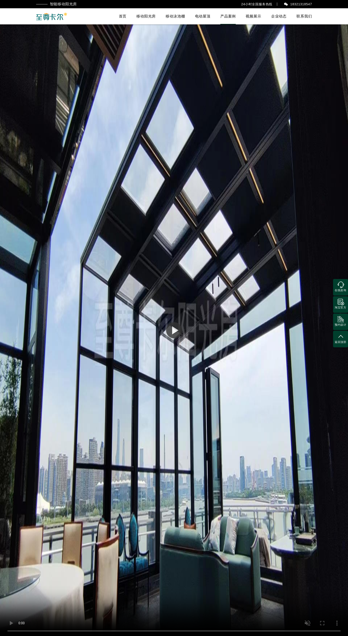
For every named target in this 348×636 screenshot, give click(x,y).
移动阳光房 (146, 16)
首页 (123, 16)
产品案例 (228, 16)
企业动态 (279, 16)
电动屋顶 (202, 16)
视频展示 (253, 16)
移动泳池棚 (175, 16)
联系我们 (304, 16)
